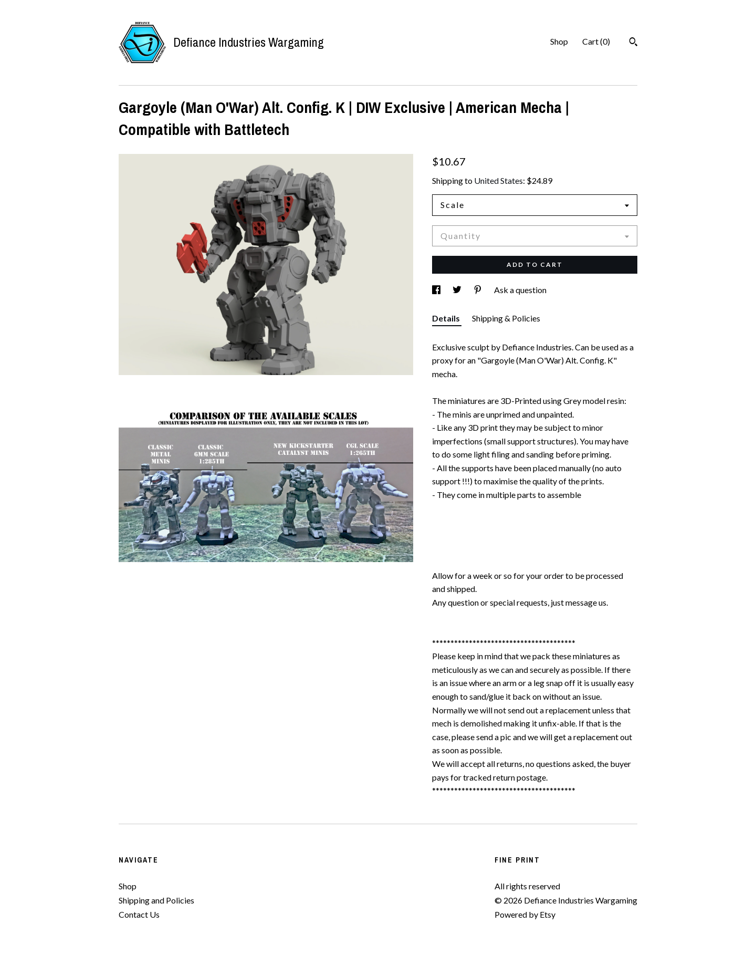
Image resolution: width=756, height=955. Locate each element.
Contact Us (139, 914)
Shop (559, 41)
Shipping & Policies (506, 318)
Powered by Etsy (525, 914)
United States (498, 180)
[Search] (633, 43)
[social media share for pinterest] (479, 290)
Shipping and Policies (156, 900)
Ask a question (520, 290)
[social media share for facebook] (437, 290)
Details (446, 318)
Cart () (596, 41)
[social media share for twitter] (458, 290)
